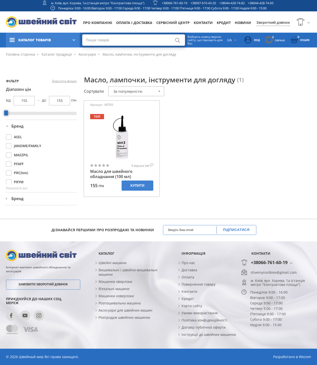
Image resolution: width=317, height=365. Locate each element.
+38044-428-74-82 (232, 3)
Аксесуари (87, 54)
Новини (243, 22)
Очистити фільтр (64, 81)
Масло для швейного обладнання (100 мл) (111, 174)
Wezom (305, 356)
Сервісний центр (173, 22)
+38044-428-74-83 (260, 3)
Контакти (203, 22)
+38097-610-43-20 (203, 3)
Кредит (224, 22)
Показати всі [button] (16, 188)
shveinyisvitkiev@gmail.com (274, 272)
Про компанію (97, 22)
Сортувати (94, 91)
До (44, 100)
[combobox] (136, 91)
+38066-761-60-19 (174, 3)
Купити (137, 185)
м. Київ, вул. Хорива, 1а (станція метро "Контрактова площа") (97, 3)
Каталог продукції (56, 54)
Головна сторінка (20, 54)
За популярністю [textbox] (127, 91)
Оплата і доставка (134, 22)
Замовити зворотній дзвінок (43, 284)
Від (8, 100)
